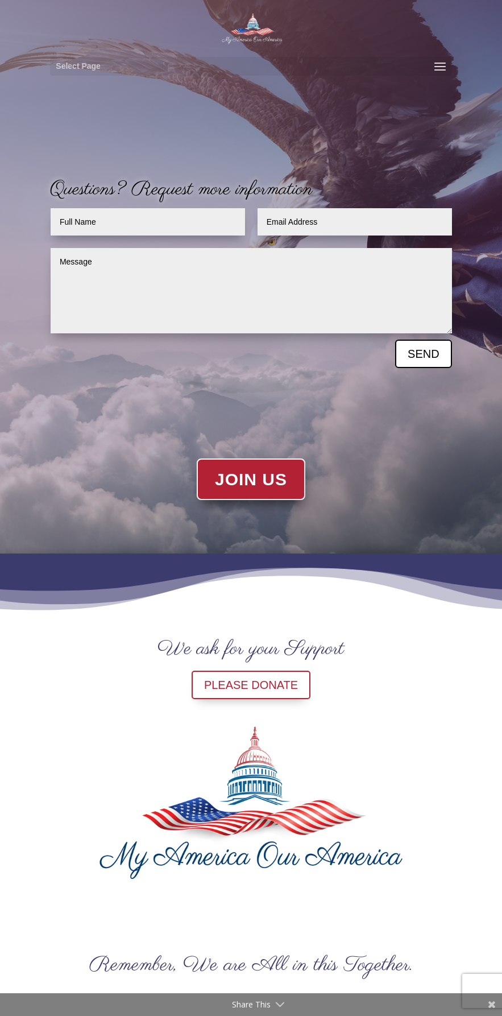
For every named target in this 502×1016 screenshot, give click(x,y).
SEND (423, 354)
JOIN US (251, 479)
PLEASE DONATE (251, 685)
